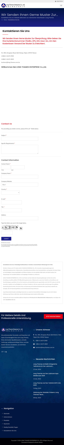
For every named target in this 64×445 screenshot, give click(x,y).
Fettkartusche (49, 297)
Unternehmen (8, 417)
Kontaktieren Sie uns (13, 19)
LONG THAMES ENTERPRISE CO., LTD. (31, 440)
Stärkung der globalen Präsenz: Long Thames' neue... (46, 393)
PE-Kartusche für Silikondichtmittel (37, 297)
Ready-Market (39, 442)
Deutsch (60, 1)
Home (5, 19)
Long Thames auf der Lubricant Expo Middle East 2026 (45, 375)
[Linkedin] (6, 352)
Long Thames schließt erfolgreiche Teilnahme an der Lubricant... (45, 365)
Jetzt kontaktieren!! (53, 316)
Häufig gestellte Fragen (11, 427)
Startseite (6, 413)
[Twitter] (4, 352)
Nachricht (7, 424)
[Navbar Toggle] (61, 5)
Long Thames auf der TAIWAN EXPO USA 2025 (47, 384)
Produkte (6, 420)
